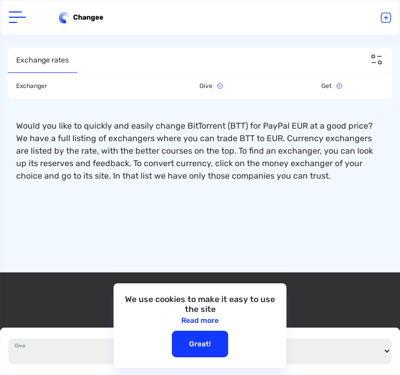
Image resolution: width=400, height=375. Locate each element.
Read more (200, 320)
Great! (200, 344)
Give (20, 346)
